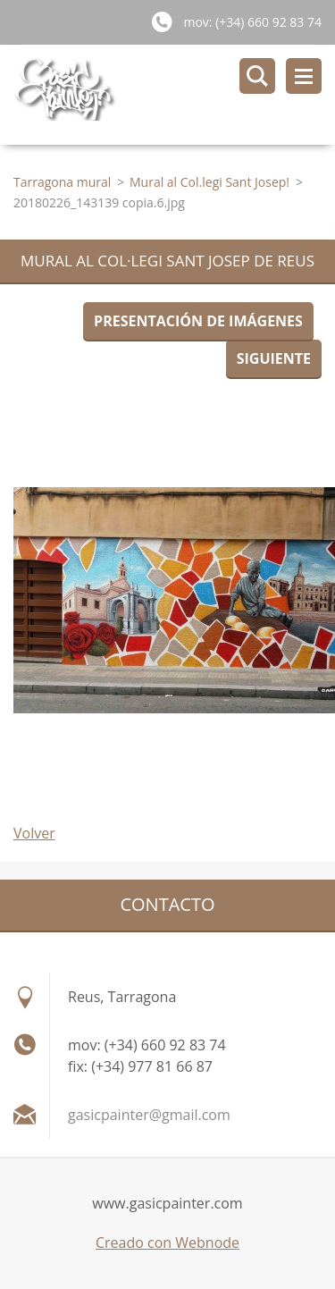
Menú (304, 76)
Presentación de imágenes (198, 321)
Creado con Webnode (167, 1242)
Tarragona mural (62, 181)
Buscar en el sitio (257, 76)
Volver (34, 833)
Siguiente (274, 358)
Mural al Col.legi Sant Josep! (209, 181)
